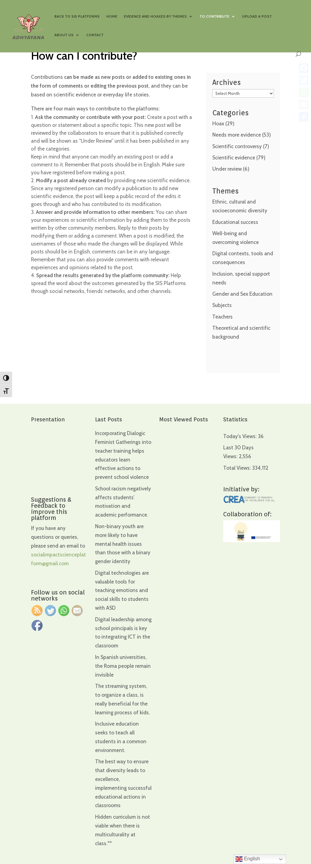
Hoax (218, 123)
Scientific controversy (237, 146)
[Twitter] (304, 80)
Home (111, 16)
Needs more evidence (236, 135)
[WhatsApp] (304, 92)
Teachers (222, 317)
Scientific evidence (233, 158)
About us (63, 35)
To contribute (214, 16)
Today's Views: (240, 436)
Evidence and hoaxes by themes (155, 16)
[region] (79, 816)
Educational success (235, 222)
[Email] (304, 105)
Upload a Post (257, 16)
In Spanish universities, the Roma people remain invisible (123, 666)
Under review (227, 169)
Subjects (222, 305)
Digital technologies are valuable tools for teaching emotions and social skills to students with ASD (122, 590)
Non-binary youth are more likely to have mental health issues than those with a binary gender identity (122, 544)
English (247, 859)
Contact (95, 35)
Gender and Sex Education (242, 294)
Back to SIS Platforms (77, 16)
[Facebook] (304, 68)
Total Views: (237, 468)
